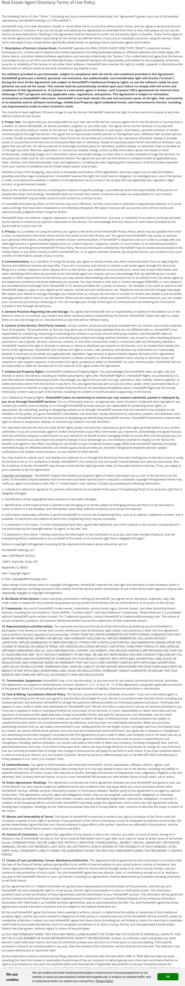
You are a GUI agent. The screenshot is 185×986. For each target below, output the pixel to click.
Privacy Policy (104, 981)
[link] (104, 981)
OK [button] (168, 976)
